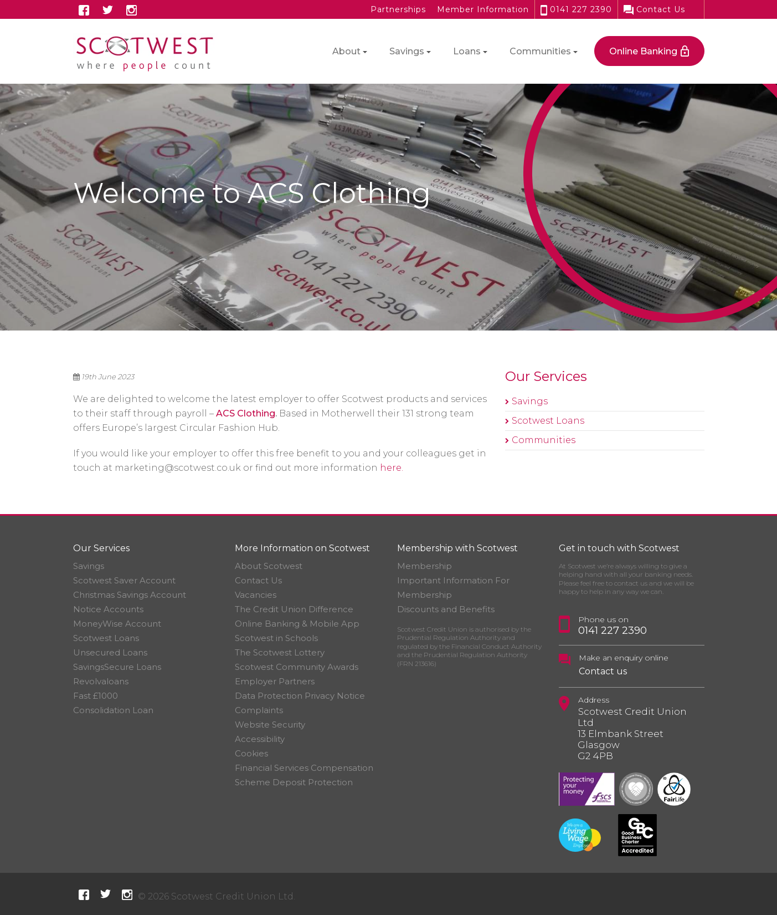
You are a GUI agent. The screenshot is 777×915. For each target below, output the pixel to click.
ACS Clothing (245, 413)
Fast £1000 (95, 695)
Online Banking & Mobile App (297, 623)
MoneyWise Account (117, 623)
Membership (424, 566)
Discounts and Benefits (446, 609)
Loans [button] (467, 51)
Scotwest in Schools (276, 638)
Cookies (251, 753)
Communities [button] (540, 51)
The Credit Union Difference (294, 609)
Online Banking (643, 51)
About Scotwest (268, 566)
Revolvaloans (100, 681)
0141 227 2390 (576, 9)
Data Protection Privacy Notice (300, 695)
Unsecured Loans (110, 652)
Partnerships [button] (398, 9)
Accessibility (260, 739)
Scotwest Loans (548, 420)
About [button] (346, 51)
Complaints (259, 710)
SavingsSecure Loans (117, 667)
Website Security (270, 724)
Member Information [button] (483, 9)
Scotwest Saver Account (124, 580)
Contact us (603, 671)
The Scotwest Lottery (280, 652)
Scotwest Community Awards (296, 667)
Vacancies (255, 594)
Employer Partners (275, 681)
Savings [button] (406, 51)
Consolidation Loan (113, 710)
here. (391, 467)
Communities (543, 440)
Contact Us (654, 9)
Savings (530, 401)
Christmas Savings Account (129, 594)
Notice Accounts (108, 609)
